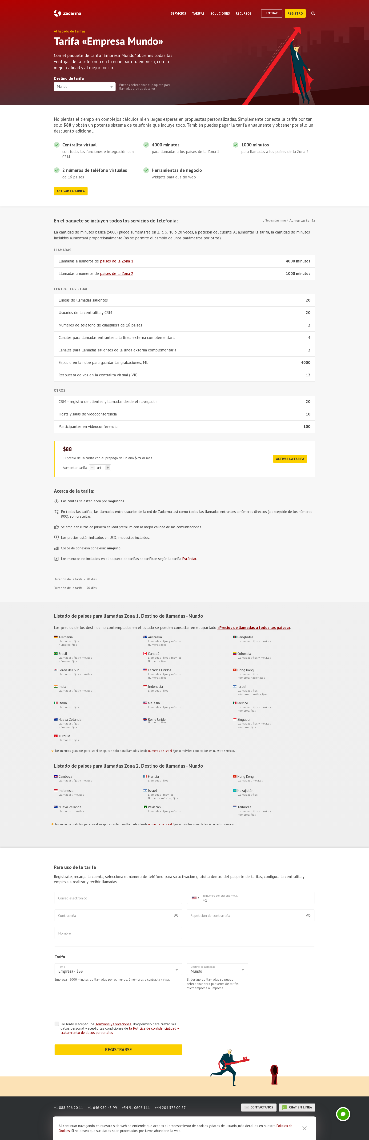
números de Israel (160, 751)
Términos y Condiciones (113, 1005)
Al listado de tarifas (69, 31)
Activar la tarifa (71, 191)
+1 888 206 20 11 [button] (68, 1089)
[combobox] (195, 898)
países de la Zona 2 (116, 273)
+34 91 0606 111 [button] (136, 1089)
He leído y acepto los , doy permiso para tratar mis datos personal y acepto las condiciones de (119, 1009)
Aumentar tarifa (302, 220)
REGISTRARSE (118, 1031)
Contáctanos (259, 1089)
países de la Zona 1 (116, 261)
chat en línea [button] (297, 1089)
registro (295, 13)
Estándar (189, 558)
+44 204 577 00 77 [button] (170, 1089)
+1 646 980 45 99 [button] (102, 1089)
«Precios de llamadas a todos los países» (253, 627)
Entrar (272, 13)
